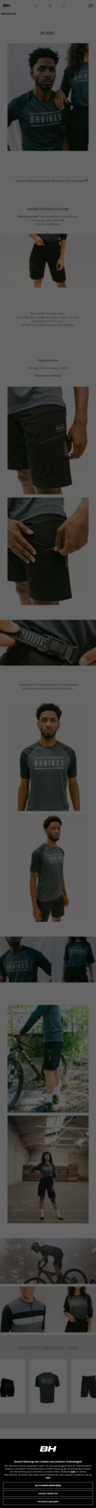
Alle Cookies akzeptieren (48, 1485)
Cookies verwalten (48, 1493)
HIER (73, 1471)
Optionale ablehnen (48, 1501)
